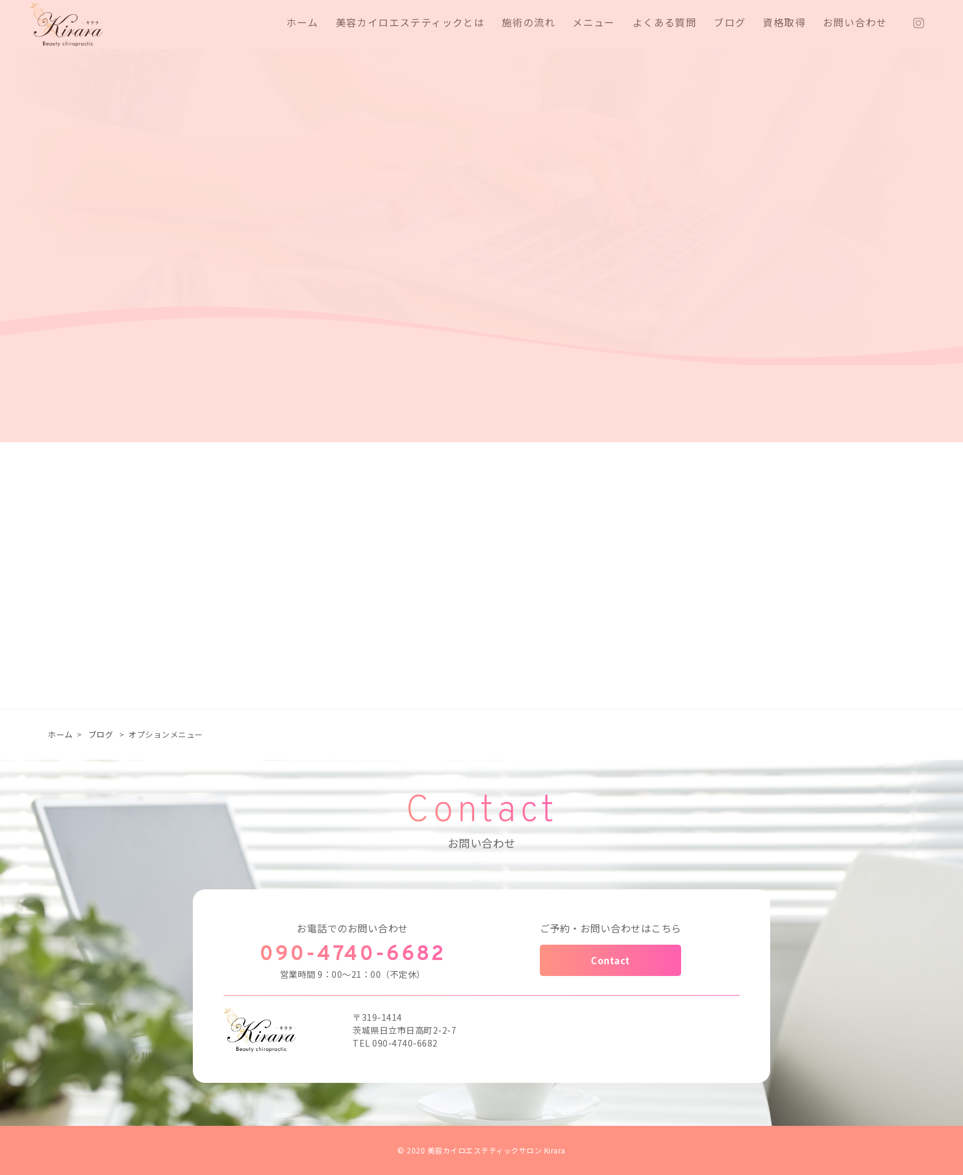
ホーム (60, 734)
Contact (610, 960)
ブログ (101, 734)
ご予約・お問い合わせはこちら (611, 928)
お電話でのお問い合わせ (352, 928)
